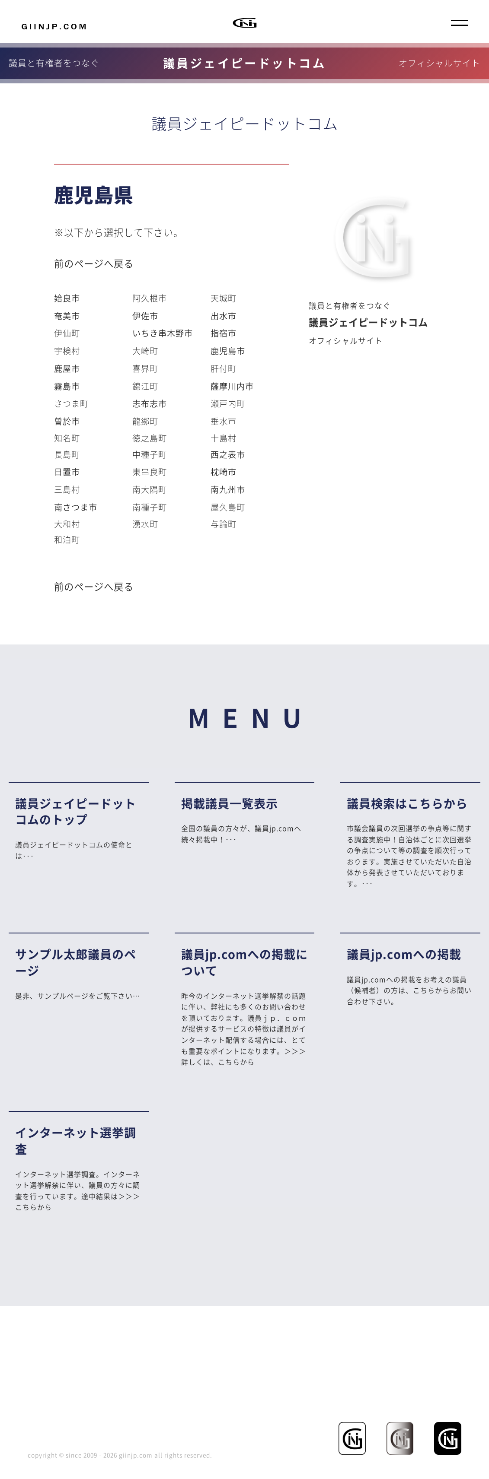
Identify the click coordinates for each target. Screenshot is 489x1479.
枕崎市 (224, 472)
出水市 (224, 316)
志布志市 (149, 403)
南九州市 (228, 489)
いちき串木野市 (162, 333)
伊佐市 (145, 316)
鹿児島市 (228, 351)
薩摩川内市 (232, 386)
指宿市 (224, 333)
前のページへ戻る (94, 263)
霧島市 (67, 386)
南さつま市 (75, 507)
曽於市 (67, 421)
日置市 (67, 472)
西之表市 (228, 454)
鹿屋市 (67, 368)
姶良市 (67, 298)
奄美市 (67, 316)
